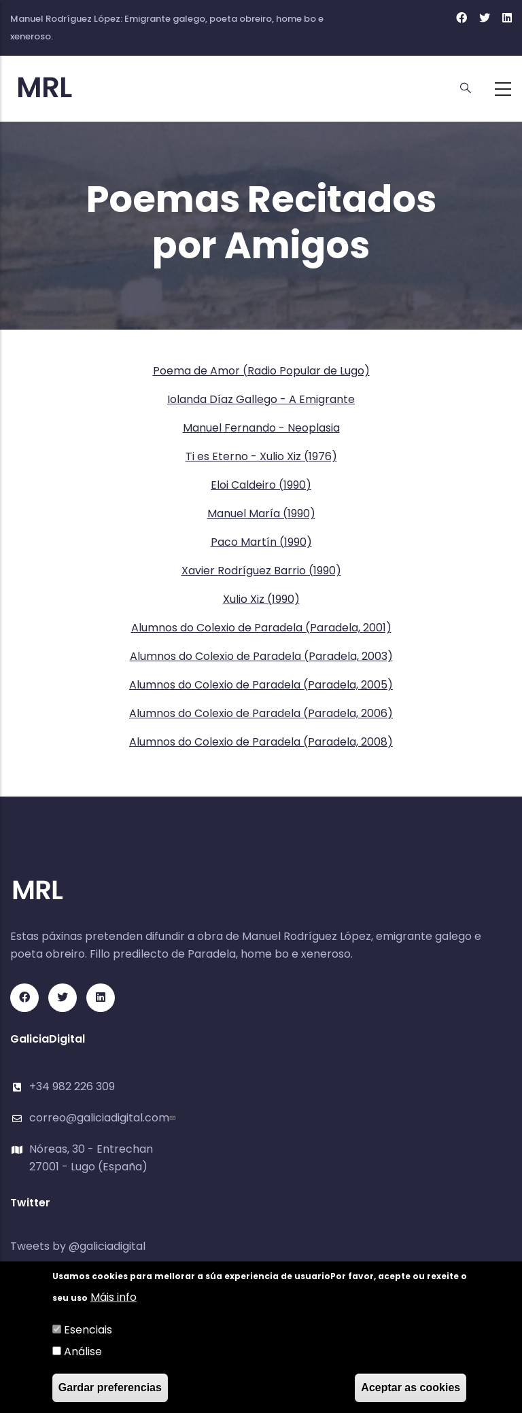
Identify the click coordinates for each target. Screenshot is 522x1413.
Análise (83, 1351)
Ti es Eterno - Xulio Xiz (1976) (261, 456)
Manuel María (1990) (261, 513)
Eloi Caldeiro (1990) (261, 485)
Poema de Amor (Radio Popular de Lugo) (261, 371)
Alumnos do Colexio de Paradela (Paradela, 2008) (261, 742)
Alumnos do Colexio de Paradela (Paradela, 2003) (261, 656)
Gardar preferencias (110, 1387)
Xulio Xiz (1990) (261, 599)
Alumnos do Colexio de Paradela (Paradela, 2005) (261, 685)
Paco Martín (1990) (261, 542)
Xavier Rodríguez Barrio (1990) (261, 570)
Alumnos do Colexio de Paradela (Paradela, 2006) (261, 713)
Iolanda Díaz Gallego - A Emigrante (261, 399)
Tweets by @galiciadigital (77, 1246)
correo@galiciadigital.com (104, 1118)
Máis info (113, 1297)
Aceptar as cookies (410, 1387)
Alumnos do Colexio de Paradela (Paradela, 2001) (261, 627)
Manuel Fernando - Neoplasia (261, 428)
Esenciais (88, 1330)
